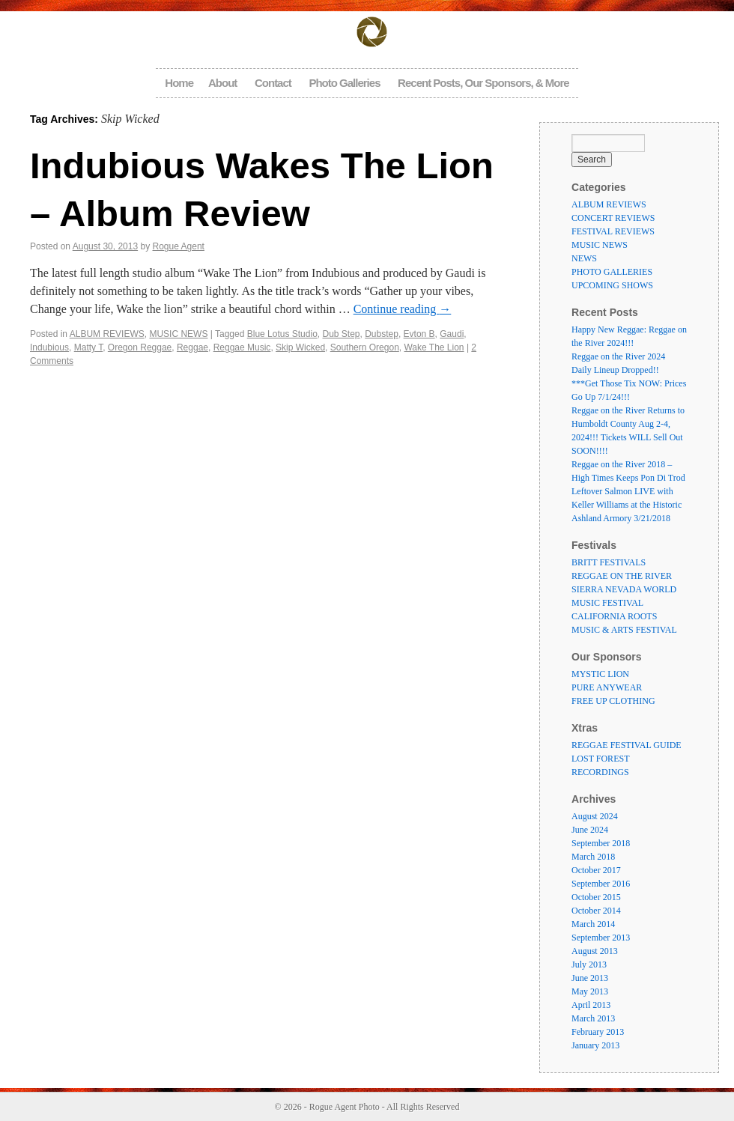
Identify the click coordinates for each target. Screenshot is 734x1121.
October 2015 (596, 897)
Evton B (419, 334)
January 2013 (595, 1045)
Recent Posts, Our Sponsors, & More (483, 82)
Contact (273, 82)
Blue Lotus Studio (282, 334)
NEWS (584, 258)
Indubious (49, 347)
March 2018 (593, 856)
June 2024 (589, 829)
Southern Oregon (364, 347)
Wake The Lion (434, 347)
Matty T (88, 347)
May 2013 (589, 991)
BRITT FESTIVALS (608, 562)
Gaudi (452, 334)
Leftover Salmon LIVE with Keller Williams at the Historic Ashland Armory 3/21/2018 (626, 504)
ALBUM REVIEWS (107, 334)
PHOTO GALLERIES (611, 272)
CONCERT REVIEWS (613, 218)
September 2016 (600, 883)
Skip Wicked (300, 347)
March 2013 (593, 1018)
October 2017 (596, 870)
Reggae (192, 347)
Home (179, 82)
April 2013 (590, 1005)
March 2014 (593, 924)
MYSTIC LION (600, 674)
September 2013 (600, 937)
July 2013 (589, 964)
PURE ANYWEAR (606, 687)
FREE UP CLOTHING (613, 701)
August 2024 (594, 816)
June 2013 (589, 978)
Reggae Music (242, 347)
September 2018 (600, 843)
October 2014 (596, 910)
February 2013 (597, 1032)
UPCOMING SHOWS (612, 285)
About (222, 82)
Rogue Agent (178, 246)
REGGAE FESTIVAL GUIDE (626, 745)
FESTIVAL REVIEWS (613, 231)
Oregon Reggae (140, 347)
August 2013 (594, 951)
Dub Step (341, 334)
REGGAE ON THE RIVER (621, 576)
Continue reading (403, 309)
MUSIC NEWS (178, 334)
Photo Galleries (344, 82)
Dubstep (381, 334)
